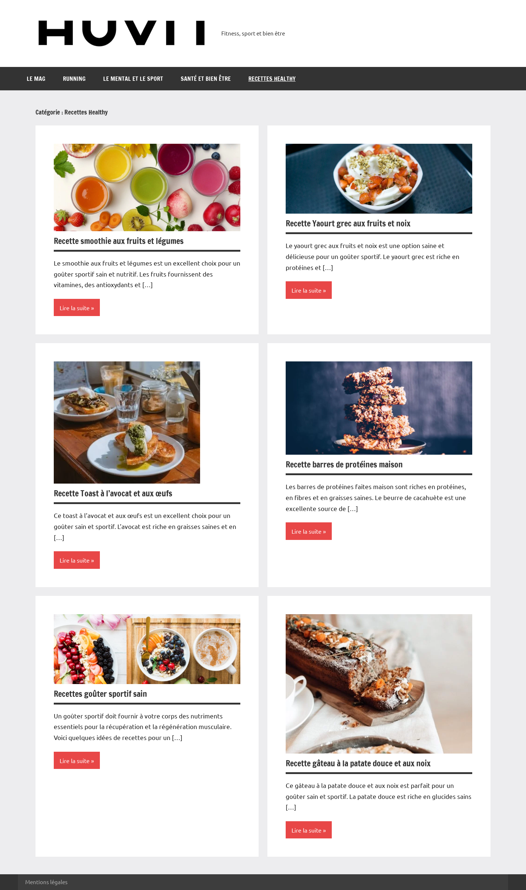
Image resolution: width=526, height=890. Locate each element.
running (74, 79)
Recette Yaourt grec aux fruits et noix (348, 223)
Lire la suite (75, 307)
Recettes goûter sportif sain (100, 693)
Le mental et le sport (133, 79)
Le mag (36, 79)
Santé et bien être (206, 79)
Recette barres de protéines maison (344, 464)
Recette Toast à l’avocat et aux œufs (113, 493)
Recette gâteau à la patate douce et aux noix (358, 763)
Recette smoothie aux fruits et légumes (119, 241)
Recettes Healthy (272, 79)
